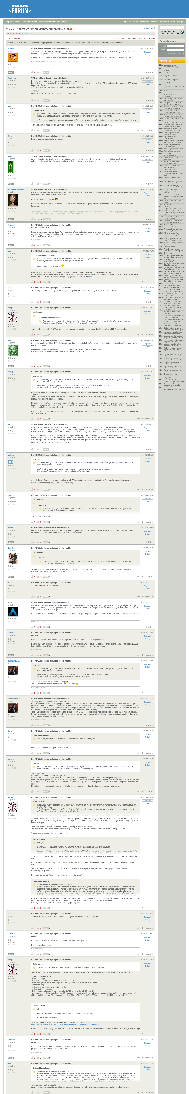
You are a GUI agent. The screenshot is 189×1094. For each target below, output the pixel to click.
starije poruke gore (148, 38)
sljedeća (17, 38)
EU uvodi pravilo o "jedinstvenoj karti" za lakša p (174, 86)
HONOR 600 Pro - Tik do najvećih (173, 201)
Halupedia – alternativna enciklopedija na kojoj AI (173, 103)
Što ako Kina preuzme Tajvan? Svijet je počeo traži (174, 388)
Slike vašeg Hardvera (172, 323)
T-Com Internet (169, 253)
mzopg (11, 308)
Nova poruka (149, 28)
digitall (11, 156)
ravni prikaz (133, 38)
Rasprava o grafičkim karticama (171, 76)
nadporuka (149, 130)
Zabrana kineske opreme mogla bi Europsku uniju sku (174, 337)
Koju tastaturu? (169, 224)
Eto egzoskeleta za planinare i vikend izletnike (173, 186)
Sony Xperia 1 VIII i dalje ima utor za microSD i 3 (173, 302)
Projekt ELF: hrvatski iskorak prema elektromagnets (171, 167)
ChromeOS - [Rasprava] (172, 326)
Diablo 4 (167, 73)
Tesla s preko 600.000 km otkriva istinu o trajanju (173, 107)
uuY (10, 340)
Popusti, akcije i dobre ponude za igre (172, 217)
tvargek (11, 528)
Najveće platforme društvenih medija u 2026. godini (173, 173)
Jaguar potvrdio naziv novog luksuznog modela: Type (174, 141)
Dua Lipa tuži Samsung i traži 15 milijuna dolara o (173, 182)
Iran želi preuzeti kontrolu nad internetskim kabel (173, 333)
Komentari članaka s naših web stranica (56, 22)
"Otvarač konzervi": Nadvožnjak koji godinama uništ (173, 234)
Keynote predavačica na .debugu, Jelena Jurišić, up (173, 363)
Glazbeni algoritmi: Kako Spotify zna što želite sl (173, 221)
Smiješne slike (169, 283)
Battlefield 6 (168, 205)
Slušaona (167, 91)
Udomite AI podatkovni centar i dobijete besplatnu (173, 306)
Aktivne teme (166, 61)
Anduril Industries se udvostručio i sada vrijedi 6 (173, 250)
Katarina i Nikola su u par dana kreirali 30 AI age (173, 129)
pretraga (180, 22)
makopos (12, 372)
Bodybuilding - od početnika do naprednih (174, 294)
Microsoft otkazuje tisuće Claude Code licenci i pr (173, 115)
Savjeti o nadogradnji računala (171, 70)
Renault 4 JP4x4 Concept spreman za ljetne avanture (174, 381)
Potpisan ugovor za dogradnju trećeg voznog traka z (173, 191)
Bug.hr (9, 22)
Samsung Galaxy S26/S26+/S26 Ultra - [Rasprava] (171, 94)
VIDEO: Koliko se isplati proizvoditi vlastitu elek (102, 43)
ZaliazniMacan (14, 661)
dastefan (12, 548)
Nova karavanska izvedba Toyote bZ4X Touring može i (174, 280)
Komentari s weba (29, 22)
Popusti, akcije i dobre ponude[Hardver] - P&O (172, 111)
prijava (125, 22)
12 (35, 219)
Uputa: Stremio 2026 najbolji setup (171, 137)
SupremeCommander (17, 190)
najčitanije (154, 22)
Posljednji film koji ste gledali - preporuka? (172, 133)
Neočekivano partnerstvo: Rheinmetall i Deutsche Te (173, 367)
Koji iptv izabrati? (170, 227)
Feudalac (12, 225)
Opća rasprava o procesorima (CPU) (171, 66)
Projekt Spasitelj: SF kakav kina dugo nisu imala (173, 298)
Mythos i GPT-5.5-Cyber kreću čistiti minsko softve (173, 359)
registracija (134, 22)
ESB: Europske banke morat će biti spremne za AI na (174, 212)
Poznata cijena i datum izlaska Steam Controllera (173, 121)
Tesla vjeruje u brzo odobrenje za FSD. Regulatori (171, 376)
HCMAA (11, 49)
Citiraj (147, 55)
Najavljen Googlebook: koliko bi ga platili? (172, 162)
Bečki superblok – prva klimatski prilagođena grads (174, 286)
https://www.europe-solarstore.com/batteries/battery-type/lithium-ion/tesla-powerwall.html (66, 1024)
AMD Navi (167, 153)
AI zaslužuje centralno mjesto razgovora (172, 145)
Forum (16, 22)
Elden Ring (168, 352)
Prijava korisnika (168, 41)
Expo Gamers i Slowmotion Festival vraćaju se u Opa (174, 268)
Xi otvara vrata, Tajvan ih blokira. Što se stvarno (173, 125)
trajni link (149, 72)
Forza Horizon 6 (170, 155)
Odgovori (147, 52)
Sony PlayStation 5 (171, 247)
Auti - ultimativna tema (172, 151)
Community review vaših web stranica (173, 99)
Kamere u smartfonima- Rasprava (172, 312)
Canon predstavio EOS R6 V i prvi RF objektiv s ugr (173, 320)
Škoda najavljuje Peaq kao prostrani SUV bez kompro (173, 256)
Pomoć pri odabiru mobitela (174, 118)
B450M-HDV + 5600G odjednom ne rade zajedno (173, 290)
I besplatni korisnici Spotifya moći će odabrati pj (174, 316)
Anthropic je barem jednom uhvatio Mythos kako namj (173, 230)
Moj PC (10, 72)
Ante (10, 603)
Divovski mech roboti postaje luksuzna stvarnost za (173, 196)
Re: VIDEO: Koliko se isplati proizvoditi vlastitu (51, 106)
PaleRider (12, 78)
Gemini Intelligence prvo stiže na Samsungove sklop (174, 178)
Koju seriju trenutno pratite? (174, 149)
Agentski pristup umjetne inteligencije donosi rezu (173, 385)
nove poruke (164, 22)
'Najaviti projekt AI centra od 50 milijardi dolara (174, 264)
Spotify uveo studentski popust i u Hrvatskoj (172, 345)
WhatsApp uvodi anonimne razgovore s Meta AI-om (173, 208)
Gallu (10, 136)
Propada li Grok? (170, 309)
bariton (11, 455)
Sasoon (11, 495)
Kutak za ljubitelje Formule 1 (173, 243)
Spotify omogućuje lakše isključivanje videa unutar (173, 355)
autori (173, 22)
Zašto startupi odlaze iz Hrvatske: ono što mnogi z (173, 329)
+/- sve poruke (121, 38)
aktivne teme (144, 22)
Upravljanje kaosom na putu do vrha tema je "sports (174, 272)
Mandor (11, 759)
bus (9, 106)
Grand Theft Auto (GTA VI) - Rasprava (174, 158)
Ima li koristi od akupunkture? (169, 260)
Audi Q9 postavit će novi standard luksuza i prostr (173, 239)
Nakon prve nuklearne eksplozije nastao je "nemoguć (172, 81)
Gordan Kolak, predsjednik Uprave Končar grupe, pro (173, 276)
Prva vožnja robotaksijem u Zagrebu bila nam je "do (174, 341)
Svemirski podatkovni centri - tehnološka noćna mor (174, 371)
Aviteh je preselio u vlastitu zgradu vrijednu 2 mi (173, 349)
